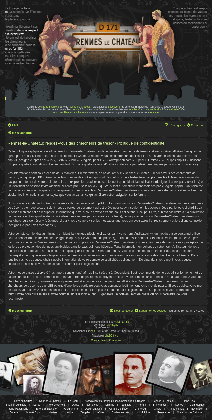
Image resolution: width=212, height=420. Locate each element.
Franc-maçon (160, 404)
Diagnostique (197, 404)
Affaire (100, 412)
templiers (134, 109)
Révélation (197, 408)
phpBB (94, 331)
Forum (142, 404)
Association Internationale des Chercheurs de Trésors (115, 401)
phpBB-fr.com (112, 335)
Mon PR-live (143, 412)
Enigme (109, 404)
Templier (85, 412)
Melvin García (122, 321)
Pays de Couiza (23, 401)
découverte (114, 106)
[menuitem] (13, 125)
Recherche (92, 404)
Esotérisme (163, 412)
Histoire (69, 412)
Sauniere (126, 404)
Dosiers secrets (120, 412)
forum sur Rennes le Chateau (69, 112)
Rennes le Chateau (80, 106)
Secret (179, 404)
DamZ (75, 404)
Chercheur (141, 408)
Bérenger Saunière (46, 408)
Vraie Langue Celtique (189, 412)
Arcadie (14, 412)
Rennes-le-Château (163, 401)
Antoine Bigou (33, 412)
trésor (76, 109)
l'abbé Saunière (50, 106)
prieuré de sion (153, 109)
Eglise (36, 404)
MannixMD (113, 324)
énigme (154, 112)
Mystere (53, 412)
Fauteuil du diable (16, 404)
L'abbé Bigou (188, 401)
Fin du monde (176, 408)
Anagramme (71, 408)
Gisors (157, 408)
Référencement (56, 404)
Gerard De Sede (118, 408)
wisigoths (174, 109)
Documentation (93, 408)
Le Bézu (73, 401)
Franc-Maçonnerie (18, 408)
